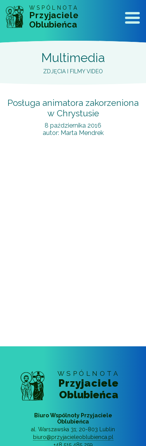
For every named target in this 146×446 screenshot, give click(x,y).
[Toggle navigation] (132, 19)
